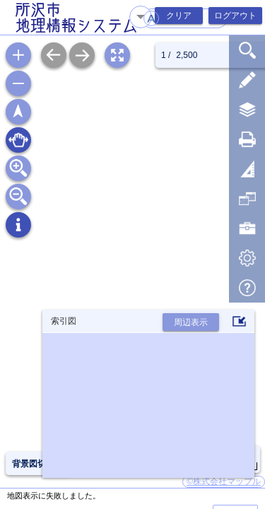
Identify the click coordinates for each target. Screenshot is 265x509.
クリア (179, 16)
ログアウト (235, 16)
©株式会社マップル (224, 481)
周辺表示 (191, 322)
